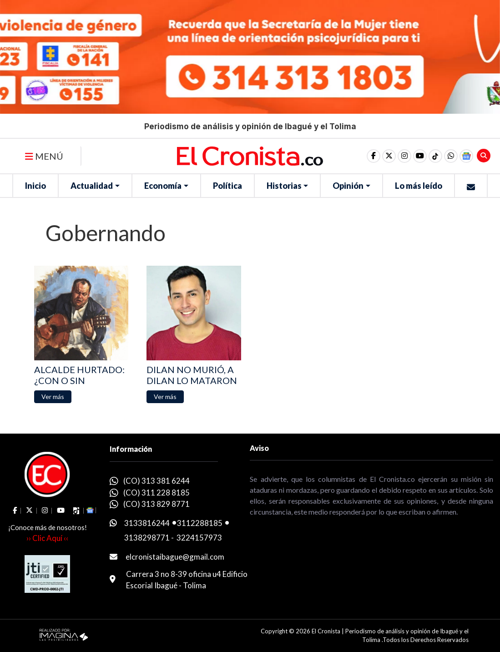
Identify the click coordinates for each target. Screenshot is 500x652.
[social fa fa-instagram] (404, 156)
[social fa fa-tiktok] (435, 156)
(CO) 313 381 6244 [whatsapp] (156, 480)
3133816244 (147, 523)
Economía (163, 186)
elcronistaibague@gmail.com (175, 556)
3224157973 (199, 537)
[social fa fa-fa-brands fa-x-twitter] (389, 156)
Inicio (35, 186)
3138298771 (147, 537)
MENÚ (44, 156)
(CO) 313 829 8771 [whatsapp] (156, 504)
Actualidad (92, 186)
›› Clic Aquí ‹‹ (47, 538)
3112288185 (199, 523)
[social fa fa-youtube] (420, 156)
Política (227, 186)
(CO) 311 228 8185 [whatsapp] (156, 492)
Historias (284, 186)
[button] (451, 156)
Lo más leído (418, 186)
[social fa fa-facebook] (373, 156)
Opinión (348, 186)
